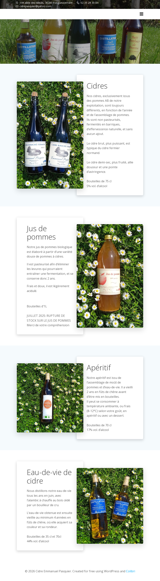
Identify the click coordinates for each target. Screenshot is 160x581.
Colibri (130, 571)
